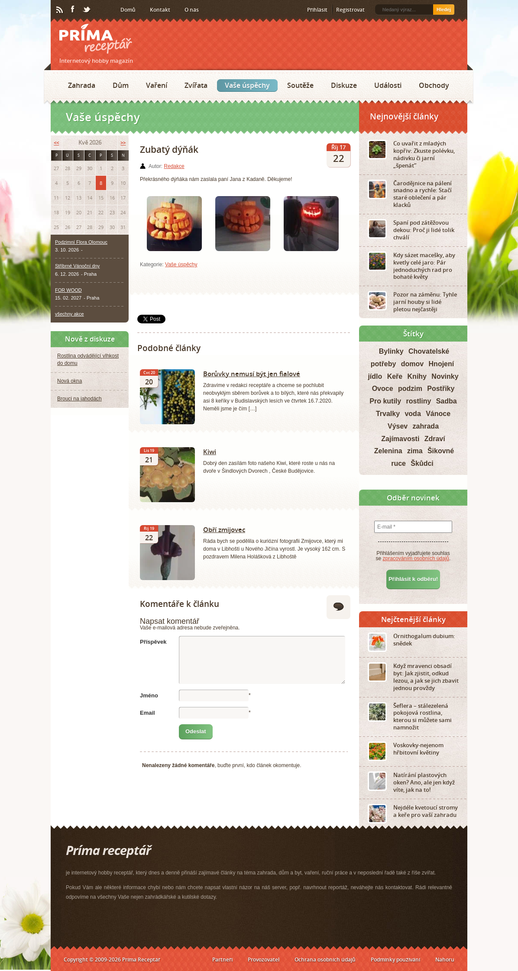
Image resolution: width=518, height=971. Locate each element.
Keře (395, 376)
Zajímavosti (400, 438)
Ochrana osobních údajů (325, 959)
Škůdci (422, 463)
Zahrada (81, 85)
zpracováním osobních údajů (416, 558)
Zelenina (388, 451)
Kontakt (160, 9)
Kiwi (209, 451)
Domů (128, 9)
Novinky (444, 376)
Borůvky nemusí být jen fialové (251, 373)
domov (412, 364)
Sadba (446, 401)
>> (123, 142)
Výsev (398, 426)
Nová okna (69, 381)
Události (387, 85)
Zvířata (196, 85)
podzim (410, 388)
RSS (60, 10)
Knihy (417, 376)
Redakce (174, 166)
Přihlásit (317, 9)
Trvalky (388, 413)
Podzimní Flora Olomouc (81, 242)
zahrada (426, 426)
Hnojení (441, 364)
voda (413, 413)
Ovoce (382, 388)
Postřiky (440, 388)
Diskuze (344, 85)
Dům (121, 85)
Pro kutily (385, 401)
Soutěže (300, 85)
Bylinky (391, 351)
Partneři (222, 959)
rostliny (418, 401)
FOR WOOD (68, 290)
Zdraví (434, 438)
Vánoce (438, 413)
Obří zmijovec (224, 529)
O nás (192, 9)
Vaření (156, 85)
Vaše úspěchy (247, 85)
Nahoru (444, 959)
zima (415, 451)
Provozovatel (263, 959)
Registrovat (350, 9)
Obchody (434, 85)
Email (147, 713)
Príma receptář (95, 39)
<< (56, 142)
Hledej (444, 9)
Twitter (87, 10)
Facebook (73, 9)
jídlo (375, 376)
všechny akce (69, 313)
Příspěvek (153, 642)
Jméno (149, 695)
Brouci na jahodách (79, 399)
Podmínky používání (395, 959)
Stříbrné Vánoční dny (77, 265)
